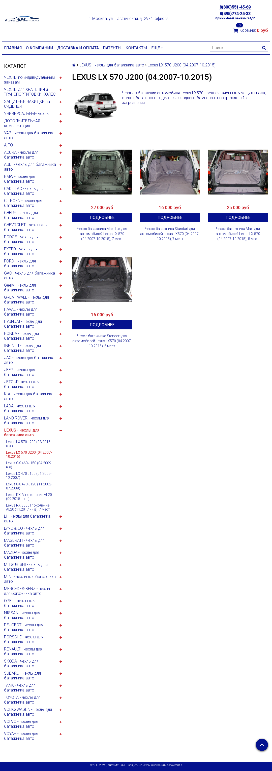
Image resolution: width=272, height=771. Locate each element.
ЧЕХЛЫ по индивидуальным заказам (29, 80)
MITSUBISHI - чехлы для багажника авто (26, 567)
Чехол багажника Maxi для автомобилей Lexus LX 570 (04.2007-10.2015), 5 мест (238, 234)
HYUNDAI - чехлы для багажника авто (23, 324)
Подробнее (102, 217)
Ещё (157, 48)
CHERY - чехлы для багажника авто (21, 215)
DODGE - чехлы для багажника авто (21, 239)
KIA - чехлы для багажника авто (28, 396)
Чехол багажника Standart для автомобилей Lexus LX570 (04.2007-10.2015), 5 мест (102, 341)
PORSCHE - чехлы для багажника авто (23, 639)
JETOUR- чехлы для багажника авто (21, 384)
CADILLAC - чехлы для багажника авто (24, 191)
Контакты (136, 48)
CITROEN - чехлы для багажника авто (23, 203)
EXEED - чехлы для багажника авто (21, 251)
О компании (39, 48)
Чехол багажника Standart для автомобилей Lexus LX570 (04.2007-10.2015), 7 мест (170, 234)
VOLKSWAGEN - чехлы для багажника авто (28, 712)
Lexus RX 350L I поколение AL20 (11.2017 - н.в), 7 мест (28, 507)
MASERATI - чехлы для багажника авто (24, 543)
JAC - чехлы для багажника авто (29, 360)
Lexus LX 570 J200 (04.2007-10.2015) (29, 454)
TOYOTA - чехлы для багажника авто (22, 700)
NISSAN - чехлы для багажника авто (22, 615)
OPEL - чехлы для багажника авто (19, 603)
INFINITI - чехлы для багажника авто (22, 348)
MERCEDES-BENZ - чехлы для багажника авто (27, 591)
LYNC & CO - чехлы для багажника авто (24, 530)
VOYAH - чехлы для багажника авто (21, 736)
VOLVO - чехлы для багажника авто (21, 724)
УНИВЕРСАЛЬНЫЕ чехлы (26, 113)
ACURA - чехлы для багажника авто (21, 155)
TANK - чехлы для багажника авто (20, 687)
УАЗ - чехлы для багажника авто (29, 135)
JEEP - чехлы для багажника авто (19, 372)
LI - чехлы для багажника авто (27, 518)
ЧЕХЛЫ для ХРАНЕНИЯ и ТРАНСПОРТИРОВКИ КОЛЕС (29, 92)
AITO (8, 145)
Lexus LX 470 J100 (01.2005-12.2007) (28, 476)
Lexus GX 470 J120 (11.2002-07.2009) (29, 486)
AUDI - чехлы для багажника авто (30, 167)
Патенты (112, 48)
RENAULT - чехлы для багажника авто (23, 651)
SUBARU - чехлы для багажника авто (22, 675)
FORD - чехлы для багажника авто (20, 263)
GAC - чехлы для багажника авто (29, 275)
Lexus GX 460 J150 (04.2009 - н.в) (29, 465)
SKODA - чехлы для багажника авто (21, 663)
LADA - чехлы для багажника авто (19, 408)
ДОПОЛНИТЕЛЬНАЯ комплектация (22, 123)
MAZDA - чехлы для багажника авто (21, 555)
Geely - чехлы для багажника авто (20, 287)
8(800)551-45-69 (235, 7)
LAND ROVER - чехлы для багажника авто (26, 420)
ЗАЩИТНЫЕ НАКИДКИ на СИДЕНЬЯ (27, 104)
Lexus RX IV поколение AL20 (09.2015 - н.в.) (29, 497)
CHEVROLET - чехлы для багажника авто (25, 227)
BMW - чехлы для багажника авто (19, 179)
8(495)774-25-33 (235, 13)
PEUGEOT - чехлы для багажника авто (23, 627)
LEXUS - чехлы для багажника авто (21, 432)
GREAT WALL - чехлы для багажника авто (26, 299)
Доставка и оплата (78, 48)
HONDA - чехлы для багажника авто (21, 336)
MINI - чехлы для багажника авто (30, 579)
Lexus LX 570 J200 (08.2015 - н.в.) (29, 444)
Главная (13, 48)
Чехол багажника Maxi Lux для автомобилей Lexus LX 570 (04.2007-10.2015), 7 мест (102, 234)
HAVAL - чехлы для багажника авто (20, 312)
